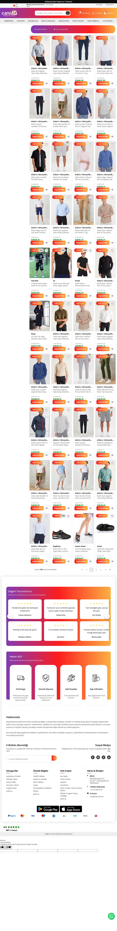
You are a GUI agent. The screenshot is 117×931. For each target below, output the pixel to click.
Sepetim (63, 782)
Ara (67, 13)
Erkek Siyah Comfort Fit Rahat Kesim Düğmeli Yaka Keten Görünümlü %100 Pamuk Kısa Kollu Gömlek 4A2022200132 (38, 178)
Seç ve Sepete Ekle (61, 29)
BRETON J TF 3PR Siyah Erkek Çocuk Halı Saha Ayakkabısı (61, 550)
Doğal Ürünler (11, 788)
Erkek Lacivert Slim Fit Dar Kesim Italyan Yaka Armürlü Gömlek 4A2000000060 (39, 444)
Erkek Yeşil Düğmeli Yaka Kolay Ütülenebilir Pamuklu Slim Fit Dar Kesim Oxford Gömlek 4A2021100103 (105, 497)
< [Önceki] (9, 616)
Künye (35, 785)
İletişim (36, 791)
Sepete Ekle (37, 83)
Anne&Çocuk (33, 21)
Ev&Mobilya (8, 21)
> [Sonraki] (107, 616)
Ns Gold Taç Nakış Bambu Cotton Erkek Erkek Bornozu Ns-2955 (39, 338)
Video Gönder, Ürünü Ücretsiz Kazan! (71, 789)
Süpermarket (64, 21)
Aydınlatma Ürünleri (13, 776)
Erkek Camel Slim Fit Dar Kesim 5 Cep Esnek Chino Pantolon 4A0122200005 (83, 231)
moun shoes (80, 546)
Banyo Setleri (11, 782)
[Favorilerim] (84, 13)
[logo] (9, 13)
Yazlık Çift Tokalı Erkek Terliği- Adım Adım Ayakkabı (105, 550)
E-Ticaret (52, 834)
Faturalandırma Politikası (42, 788)
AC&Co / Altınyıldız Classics (39, 68)
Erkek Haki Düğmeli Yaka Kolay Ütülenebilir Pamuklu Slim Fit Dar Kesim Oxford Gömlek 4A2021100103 (61, 338)
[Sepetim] (108, 13)
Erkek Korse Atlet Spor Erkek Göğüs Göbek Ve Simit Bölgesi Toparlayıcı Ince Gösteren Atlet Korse (61, 284)
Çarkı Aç (9, 791)
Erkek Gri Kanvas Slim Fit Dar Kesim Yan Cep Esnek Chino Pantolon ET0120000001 (83, 391)
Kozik (77, 281)
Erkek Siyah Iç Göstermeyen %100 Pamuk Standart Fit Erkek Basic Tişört (82, 284)
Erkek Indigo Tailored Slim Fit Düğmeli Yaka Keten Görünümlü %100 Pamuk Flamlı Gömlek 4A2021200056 (105, 178)
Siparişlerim (109, 5)
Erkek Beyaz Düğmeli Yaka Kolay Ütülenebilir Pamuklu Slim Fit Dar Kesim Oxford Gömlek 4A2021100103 (105, 338)
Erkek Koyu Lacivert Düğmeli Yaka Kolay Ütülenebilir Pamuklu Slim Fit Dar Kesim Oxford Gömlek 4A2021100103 (38, 391)
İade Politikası (38, 782)
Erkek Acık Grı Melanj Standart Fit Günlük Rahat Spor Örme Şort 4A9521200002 (61, 178)
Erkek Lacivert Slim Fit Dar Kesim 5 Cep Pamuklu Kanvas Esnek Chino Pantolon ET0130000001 (83, 72)
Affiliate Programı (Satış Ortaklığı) (69, 794)
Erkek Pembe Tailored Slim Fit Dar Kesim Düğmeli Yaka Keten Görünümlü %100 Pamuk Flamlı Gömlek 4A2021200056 (83, 178)
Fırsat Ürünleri (78, 21)
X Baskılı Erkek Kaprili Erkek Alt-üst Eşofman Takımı (39, 284)
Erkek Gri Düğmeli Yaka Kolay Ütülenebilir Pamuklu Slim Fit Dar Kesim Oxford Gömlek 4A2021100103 (39, 72)
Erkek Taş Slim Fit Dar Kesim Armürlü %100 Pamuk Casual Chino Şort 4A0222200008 (61, 497)
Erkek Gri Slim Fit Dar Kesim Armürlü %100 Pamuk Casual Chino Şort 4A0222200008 (83, 497)
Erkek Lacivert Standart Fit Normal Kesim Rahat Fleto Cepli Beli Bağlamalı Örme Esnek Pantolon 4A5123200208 (39, 125)
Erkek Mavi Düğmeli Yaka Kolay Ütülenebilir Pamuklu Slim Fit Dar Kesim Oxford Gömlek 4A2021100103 (61, 231)
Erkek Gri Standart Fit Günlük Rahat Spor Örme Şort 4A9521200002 (105, 444)
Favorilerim (64, 785)
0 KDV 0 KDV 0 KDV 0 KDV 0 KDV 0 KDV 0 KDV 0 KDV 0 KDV (41, 29)
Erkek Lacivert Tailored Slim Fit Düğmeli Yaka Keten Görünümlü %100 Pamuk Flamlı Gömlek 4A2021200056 (83, 125)
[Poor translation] (8, 847)
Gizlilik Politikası (39, 776)
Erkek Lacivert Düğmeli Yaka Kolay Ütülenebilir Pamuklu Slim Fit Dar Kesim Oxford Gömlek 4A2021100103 (61, 72)
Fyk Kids (34, 281)
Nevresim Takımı (12, 785)
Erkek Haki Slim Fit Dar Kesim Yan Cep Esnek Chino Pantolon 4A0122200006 (105, 391)
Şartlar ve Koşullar (40, 779)
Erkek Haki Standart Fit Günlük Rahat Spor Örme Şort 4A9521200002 (61, 125)
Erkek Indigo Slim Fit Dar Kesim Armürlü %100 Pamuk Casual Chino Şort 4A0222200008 (38, 231)
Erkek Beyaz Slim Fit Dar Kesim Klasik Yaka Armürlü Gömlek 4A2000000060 (105, 72)
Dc (54, 281)
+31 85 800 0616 (96, 790)
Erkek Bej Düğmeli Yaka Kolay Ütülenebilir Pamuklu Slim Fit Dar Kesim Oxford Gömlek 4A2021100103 (61, 391)
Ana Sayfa (99, 5)
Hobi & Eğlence (93, 21)
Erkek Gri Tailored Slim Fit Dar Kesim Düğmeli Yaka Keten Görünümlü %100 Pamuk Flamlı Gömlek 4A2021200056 (61, 444)
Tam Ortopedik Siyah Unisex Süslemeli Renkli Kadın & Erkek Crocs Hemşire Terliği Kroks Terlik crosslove (83, 550)
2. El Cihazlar (107, 21)
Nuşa (33, 334)
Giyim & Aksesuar (48, 21)
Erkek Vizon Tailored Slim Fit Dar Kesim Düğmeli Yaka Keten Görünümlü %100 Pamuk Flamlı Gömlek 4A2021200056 (105, 231)
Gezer (99, 546)
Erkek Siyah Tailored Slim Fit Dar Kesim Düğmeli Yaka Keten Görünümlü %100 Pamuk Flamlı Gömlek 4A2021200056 (105, 284)
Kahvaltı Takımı (11, 779)
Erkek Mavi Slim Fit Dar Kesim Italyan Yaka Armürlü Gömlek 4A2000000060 (39, 550)
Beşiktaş (56, 546)
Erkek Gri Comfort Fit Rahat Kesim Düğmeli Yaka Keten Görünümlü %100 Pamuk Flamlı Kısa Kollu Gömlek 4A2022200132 (105, 125)
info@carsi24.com (97, 796)
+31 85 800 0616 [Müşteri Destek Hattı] (40, 5)
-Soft (46, 834)
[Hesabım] (97, 13)
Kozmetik (21, 21)
